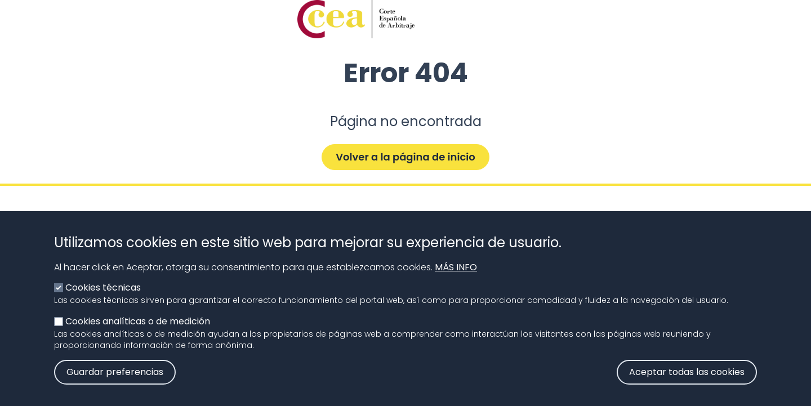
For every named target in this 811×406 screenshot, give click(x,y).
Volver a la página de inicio (405, 157)
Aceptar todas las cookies (687, 383)
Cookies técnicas (103, 298)
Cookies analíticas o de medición (137, 332)
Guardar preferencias (114, 383)
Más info (456, 278)
